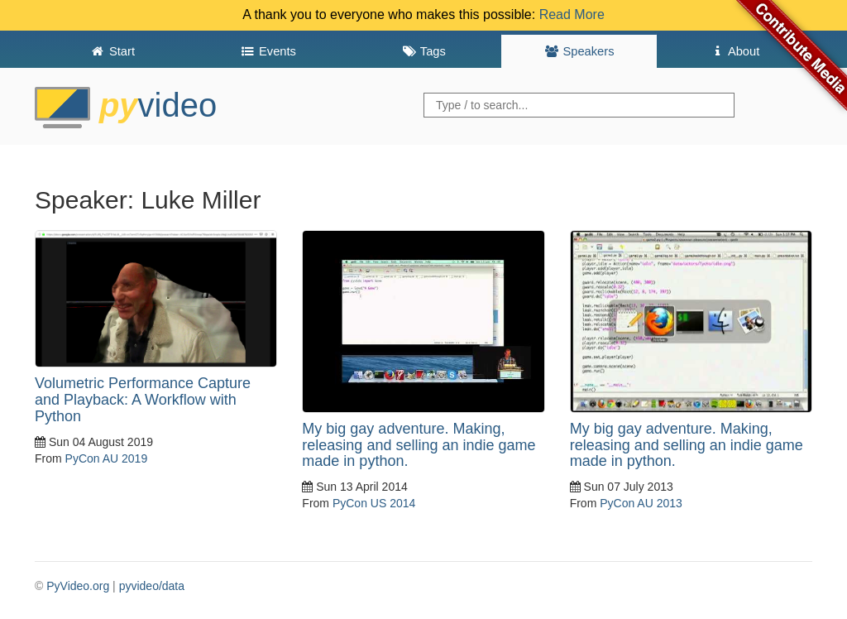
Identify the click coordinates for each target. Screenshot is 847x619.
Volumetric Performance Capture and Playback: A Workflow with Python (143, 400)
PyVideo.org (77, 586)
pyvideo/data (151, 586)
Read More (572, 14)
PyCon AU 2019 (106, 458)
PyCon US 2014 (374, 503)
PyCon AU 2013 (641, 503)
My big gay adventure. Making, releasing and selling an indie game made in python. (418, 445)
